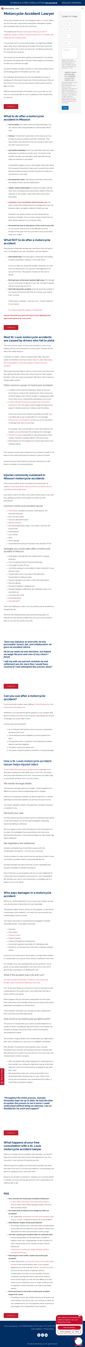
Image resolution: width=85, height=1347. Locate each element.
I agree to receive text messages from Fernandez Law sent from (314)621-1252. (70, 76)
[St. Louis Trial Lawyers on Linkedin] (46, 1335)
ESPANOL (76, 3)
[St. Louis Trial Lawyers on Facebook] (38, 1335)
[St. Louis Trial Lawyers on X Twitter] (42, 1335)
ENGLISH (66, 3)
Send (65, 108)
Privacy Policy (66, 99)
